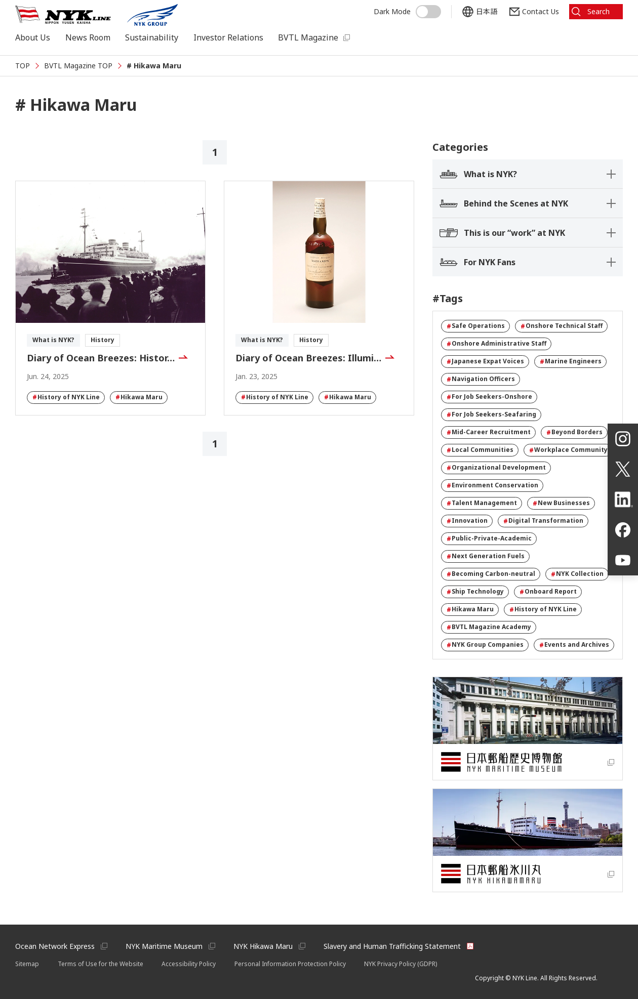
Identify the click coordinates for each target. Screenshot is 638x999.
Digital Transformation (543, 520)
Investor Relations (228, 37)
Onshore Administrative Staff (496, 343)
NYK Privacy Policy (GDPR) (400, 964)
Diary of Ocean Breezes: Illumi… (308, 358)
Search (598, 11)
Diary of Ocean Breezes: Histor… (101, 358)
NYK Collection (577, 573)
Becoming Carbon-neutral (491, 573)
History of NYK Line (66, 397)
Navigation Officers (481, 379)
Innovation (467, 520)
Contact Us (540, 11)
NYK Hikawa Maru (263, 946)
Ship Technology (475, 591)
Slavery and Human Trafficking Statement (392, 946)
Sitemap (27, 964)
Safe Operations (476, 325)
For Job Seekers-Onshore (489, 396)
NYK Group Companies (485, 644)
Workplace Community (568, 449)
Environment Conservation (492, 485)
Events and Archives (574, 644)
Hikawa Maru (139, 397)
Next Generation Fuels (486, 556)
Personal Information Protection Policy (290, 964)
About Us (32, 37)
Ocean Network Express (55, 946)
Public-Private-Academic (489, 538)
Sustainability (151, 37)
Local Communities (480, 449)
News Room (87, 37)
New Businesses (561, 503)
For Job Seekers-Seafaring (491, 414)
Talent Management (482, 503)
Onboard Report (548, 591)
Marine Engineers (571, 361)
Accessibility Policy (189, 964)
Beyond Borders (574, 432)
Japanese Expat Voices (485, 361)
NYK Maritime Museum (164, 946)
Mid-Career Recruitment (489, 432)
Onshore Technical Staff (562, 325)
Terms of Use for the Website (100, 964)
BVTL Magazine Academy (489, 627)
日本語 (486, 11)
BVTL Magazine (308, 37)
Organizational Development (496, 467)
